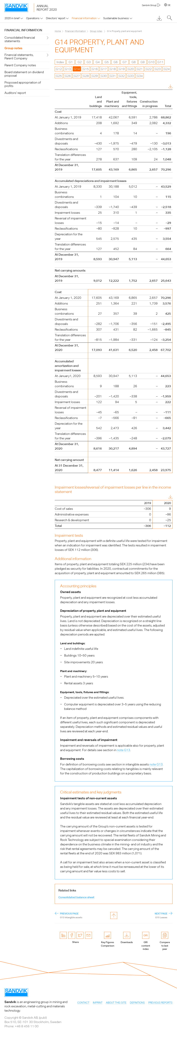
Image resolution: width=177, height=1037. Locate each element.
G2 (80, 62)
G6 (116, 62)
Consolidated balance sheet (76, 897)
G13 (68, 69)
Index (60, 62)
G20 (131, 69)
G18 (113, 69)
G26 (68, 76)
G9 (143, 62)
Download (162, 87)
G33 (131, 76)
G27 (77, 76)
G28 (86, 76)
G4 (98, 62)
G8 (134, 62)
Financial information (23, 30)
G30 (104, 76)
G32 (122, 76)
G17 (104, 69)
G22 (149, 69)
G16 (95, 69)
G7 (125, 62)
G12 (59, 69)
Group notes (96, 31)
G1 (71, 62)
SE (169, 5)
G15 (86, 69)
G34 (140, 76)
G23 (158, 69)
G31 (113, 76)
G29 (95, 76)
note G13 (123, 750)
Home (58, 31)
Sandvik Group (149, 5)
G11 (160, 62)
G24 (167, 69)
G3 (89, 62)
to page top (113, 915)
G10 (151, 62)
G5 (107, 62)
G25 (59, 76)
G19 (122, 69)
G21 (140, 69)
